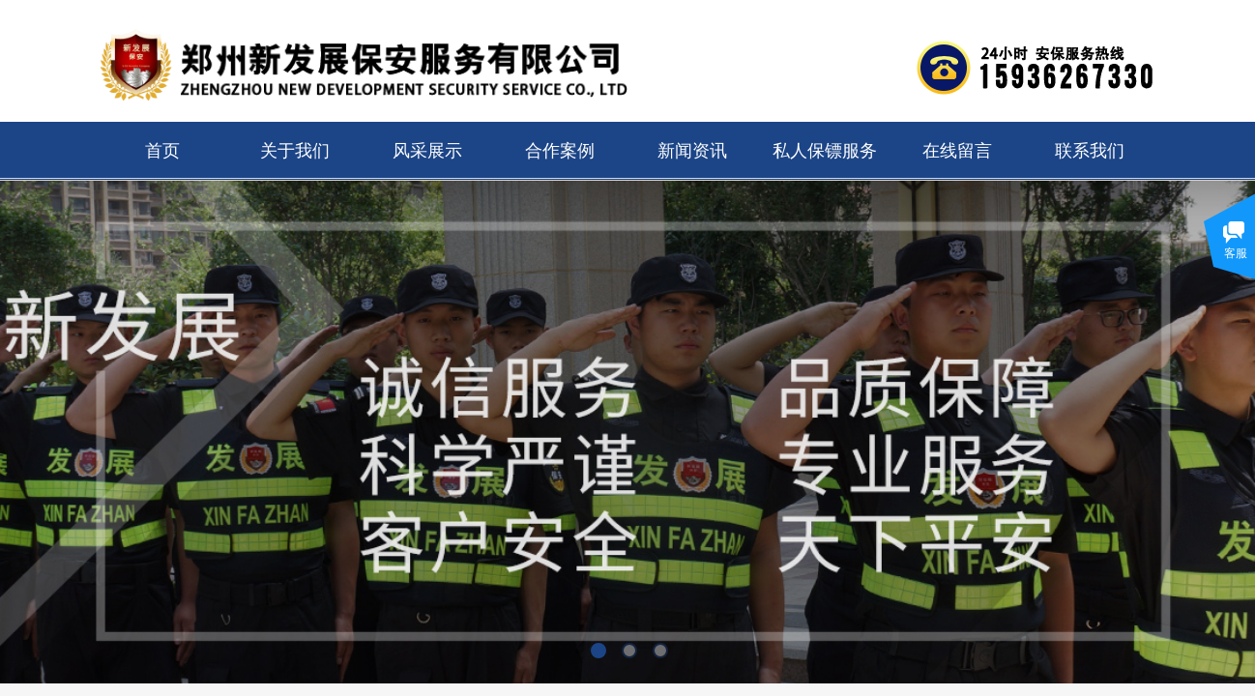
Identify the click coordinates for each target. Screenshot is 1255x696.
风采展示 (427, 150)
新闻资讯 (692, 150)
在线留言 (957, 150)
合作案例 (560, 150)
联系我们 (1089, 150)
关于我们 (295, 150)
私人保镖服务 (825, 150)
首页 (162, 150)
